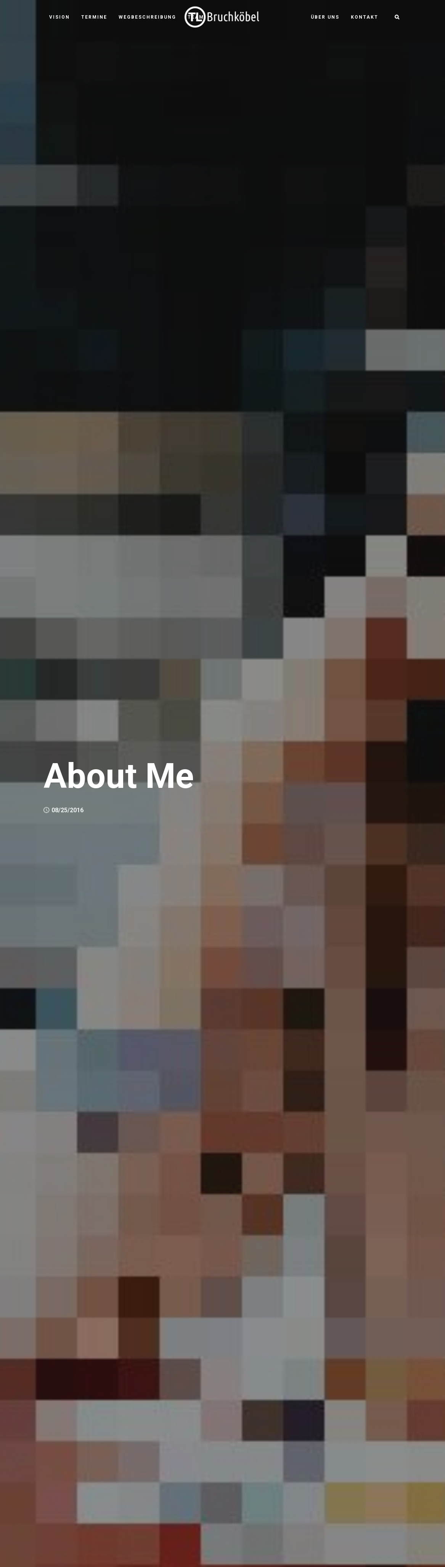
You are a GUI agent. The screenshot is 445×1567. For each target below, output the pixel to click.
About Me (118, 776)
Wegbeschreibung (147, 17)
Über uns (325, 17)
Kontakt (364, 17)
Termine (94, 17)
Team (196, 17)
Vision (59, 17)
